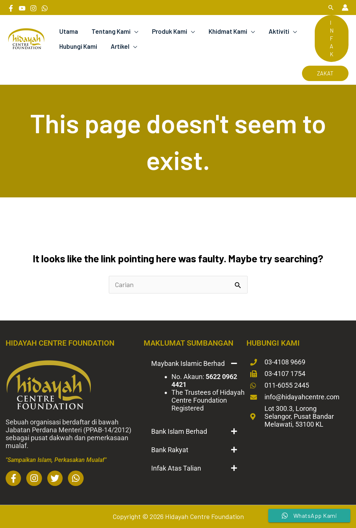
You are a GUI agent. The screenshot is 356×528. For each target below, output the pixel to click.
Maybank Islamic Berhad (188, 363)
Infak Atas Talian (176, 468)
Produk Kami (167, 31)
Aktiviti (275, 31)
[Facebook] (11, 8)
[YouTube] (22, 8)
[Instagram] (33, 8)
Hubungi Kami (78, 46)
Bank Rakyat (169, 450)
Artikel (119, 46)
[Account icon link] (345, 7)
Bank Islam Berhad (179, 431)
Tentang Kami (109, 31)
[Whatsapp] (44, 8)
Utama (68, 31)
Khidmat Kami (225, 31)
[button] (330, 7)
